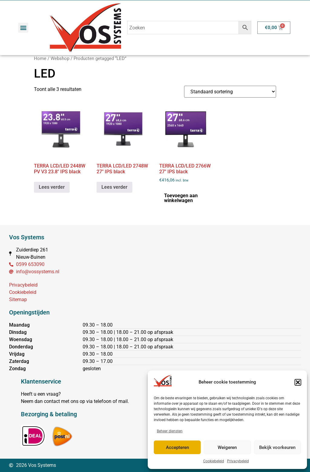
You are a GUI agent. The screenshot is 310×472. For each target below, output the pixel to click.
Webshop (60, 58)
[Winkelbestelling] (230, 92)
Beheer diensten (170, 431)
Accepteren (177, 447)
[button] (298, 382)
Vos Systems (26, 237)
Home (40, 58)
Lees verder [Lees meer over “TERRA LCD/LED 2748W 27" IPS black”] (114, 187)
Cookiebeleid (213, 461)
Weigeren (227, 447)
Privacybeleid (238, 461)
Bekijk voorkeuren (277, 447)
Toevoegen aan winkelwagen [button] (181, 198)
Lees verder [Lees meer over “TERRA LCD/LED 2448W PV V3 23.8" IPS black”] (52, 187)
